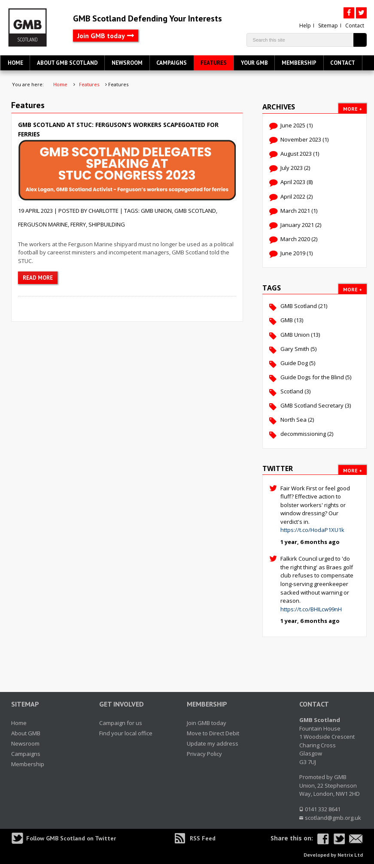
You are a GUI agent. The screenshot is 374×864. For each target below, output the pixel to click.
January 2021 (297, 225)
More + (352, 109)
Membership (299, 62)
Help (305, 25)
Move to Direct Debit (213, 733)
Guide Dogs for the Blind (312, 377)
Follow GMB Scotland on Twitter (71, 838)
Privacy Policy (204, 754)
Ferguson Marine (43, 224)
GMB (286, 320)
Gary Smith (294, 349)
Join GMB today (101, 35)
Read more (38, 277)
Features (214, 62)
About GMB (25, 733)
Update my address (212, 743)
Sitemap (328, 25)
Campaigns (171, 62)
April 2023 (292, 182)
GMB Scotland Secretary (312, 405)
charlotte (103, 210)
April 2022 (292, 196)
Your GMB (254, 62)
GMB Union (156, 210)
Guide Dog (294, 363)
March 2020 (295, 239)
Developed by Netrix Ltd (333, 855)
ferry (78, 224)
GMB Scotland (195, 210)
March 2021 (295, 210)
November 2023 (300, 139)
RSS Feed (203, 838)
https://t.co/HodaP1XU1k (312, 530)
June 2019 (292, 253)
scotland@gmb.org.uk (333, 818)
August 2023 (296, 153)
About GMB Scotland (67, 62)
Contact (354, 25)
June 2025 (292, 125)
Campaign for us (120, 723)
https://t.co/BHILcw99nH (311, 609)
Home (15, 62)
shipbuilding (106, 224)
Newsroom (127, 62)
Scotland (291, 391)
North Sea (293, 419)
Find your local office (125, 733)
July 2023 (291, 168)
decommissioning (303, 434)
